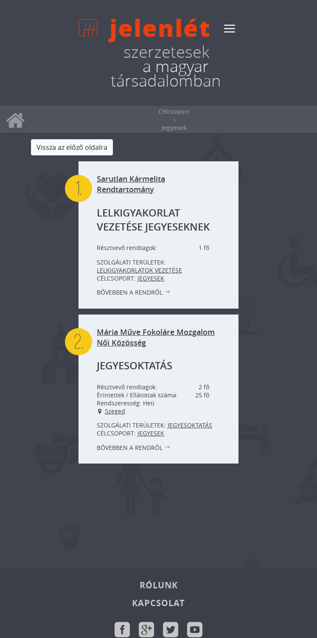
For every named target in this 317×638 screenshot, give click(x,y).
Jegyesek (150, 278)
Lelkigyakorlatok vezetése (139, 270)
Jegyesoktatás (190, 425)
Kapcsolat (158, 603)
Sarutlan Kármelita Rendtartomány (131, 184)
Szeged (115, 411)
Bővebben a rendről (130, 292)
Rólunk (159, 585)
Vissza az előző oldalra (71, 147)
